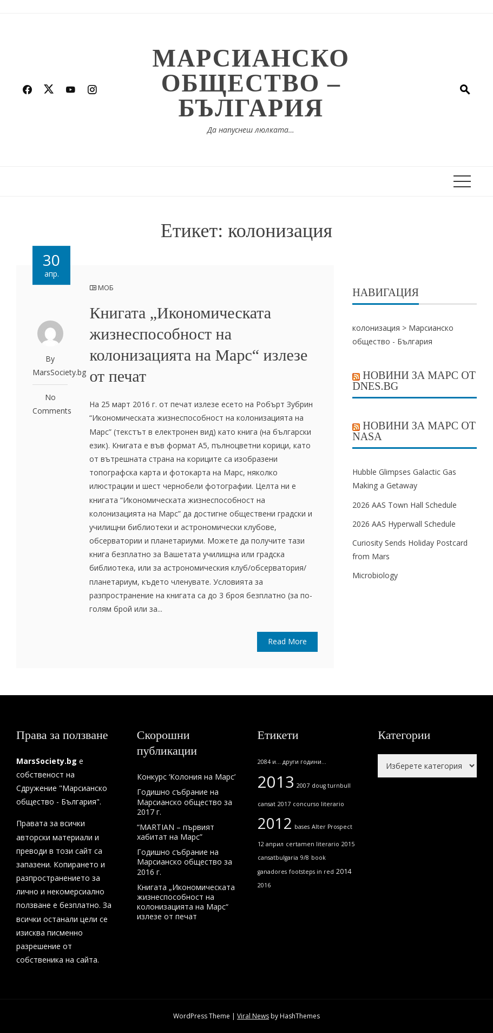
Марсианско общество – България (251, 83)
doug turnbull (331, 785)
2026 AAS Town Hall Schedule (404, 505)
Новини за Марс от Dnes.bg (414, 380)
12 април (271, 844)
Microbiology (375, 575)
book (318, 857)
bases (302, 827)
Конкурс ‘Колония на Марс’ (186, 777)
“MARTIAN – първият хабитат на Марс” (175, 832)
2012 (275, 823)
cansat (266, 804)
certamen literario (312, 844)
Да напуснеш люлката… (250, 130)
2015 (347, 844)
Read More (287, 641)
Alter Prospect (332, 827)
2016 (264, 885)
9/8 (304, 857)
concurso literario (318, 804)
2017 (284, 804)
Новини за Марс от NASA (414, 431)
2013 (276, 782)
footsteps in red (311, 871)
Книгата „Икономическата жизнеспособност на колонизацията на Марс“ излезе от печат (186, 902)
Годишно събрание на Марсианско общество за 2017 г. (184, 801)
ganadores (272, 871)
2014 (343, 871)
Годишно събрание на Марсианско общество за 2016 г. (184, 862)
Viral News (253, 1016)
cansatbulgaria (278, 857)
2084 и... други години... (292, 762)
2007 (303, 785)
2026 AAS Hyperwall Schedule (404, 524)
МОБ (106, 287)
